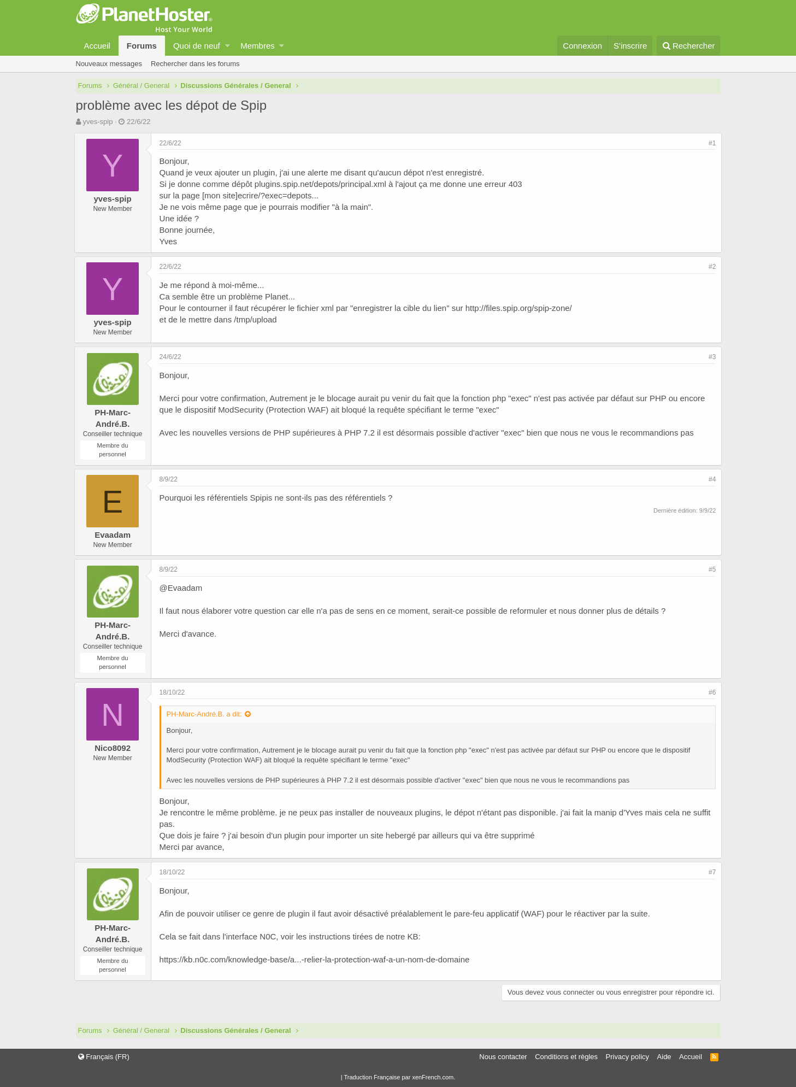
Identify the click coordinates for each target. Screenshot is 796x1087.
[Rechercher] (689, 46)
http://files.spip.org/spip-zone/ (520, 308)
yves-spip (97, 121)
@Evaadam (182, 587)
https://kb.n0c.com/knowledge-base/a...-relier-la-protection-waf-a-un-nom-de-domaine (316, 959)
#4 (710, 479)
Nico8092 (114, 748)
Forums (142, 45)
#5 (710, 569)
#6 (710, 692)
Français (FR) (103, 1057)
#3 (710, 357)
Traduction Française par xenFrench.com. (399, 1077)
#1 (710, 143)
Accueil (97, 45)
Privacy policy (627, 1057)
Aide (664, 1057)
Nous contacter (503, 1057)
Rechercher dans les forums (195, 64)
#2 (710, 267)
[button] (227, 46)
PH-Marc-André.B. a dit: (206, 714)
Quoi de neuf (196, 45)
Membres (257, 45)
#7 (710, 872)
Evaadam (114, 534)
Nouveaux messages (109, 64)
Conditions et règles (566, 1057)
